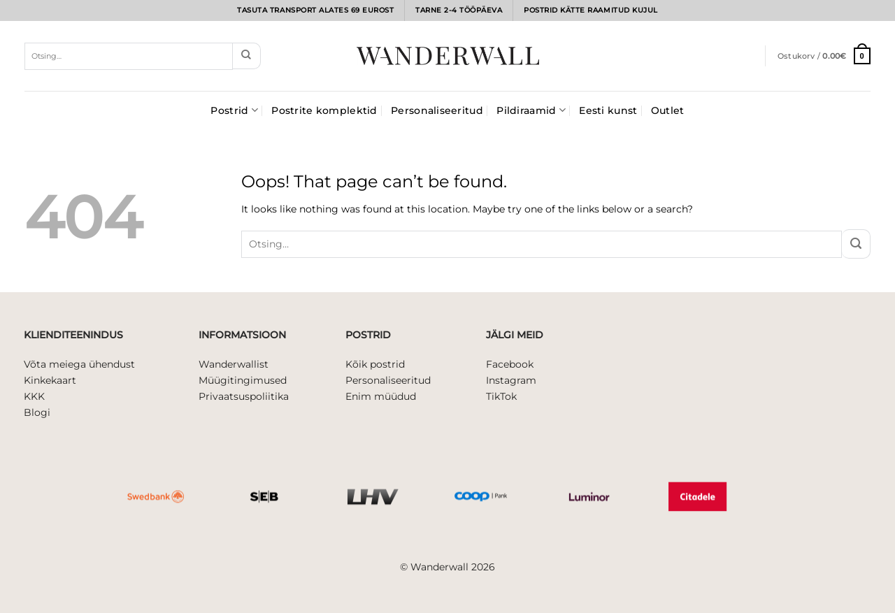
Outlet (668, 110)
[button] (824, 55)
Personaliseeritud (437, 110)
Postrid (233, 110)
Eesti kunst (608, 110)
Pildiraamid (531, 110)
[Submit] (246, 56)
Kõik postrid (375, 364)
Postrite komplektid (324, 110)
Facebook (510, 364)
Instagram (511, 380)
